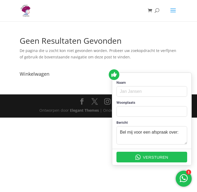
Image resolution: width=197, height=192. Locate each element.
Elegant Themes (84, 110)
